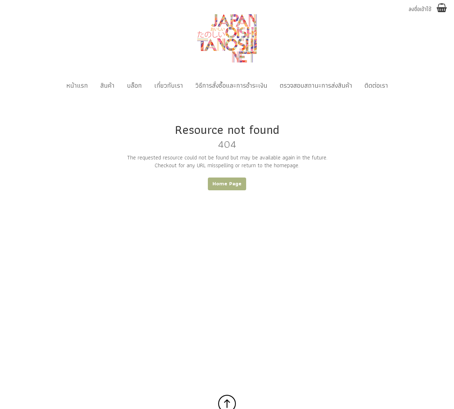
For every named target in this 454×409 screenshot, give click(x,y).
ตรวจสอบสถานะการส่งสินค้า (316, 85)
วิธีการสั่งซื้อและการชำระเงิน (231, 85)
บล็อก (134, 85)
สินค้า (107, 85)
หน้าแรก (77, 85)
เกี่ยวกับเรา (168, 85)
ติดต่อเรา (376, 85)
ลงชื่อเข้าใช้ (420, 9)
